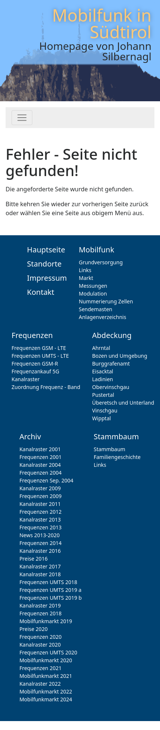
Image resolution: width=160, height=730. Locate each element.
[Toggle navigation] (22, 117)
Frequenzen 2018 (40, 613)
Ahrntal (101, 347)
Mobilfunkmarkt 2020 (45, 660)
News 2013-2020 (39, 535)
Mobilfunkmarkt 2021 (45, 675)
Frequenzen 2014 (40, 542)
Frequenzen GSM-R (35, 363)
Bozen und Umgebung (119, 355)
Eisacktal (102, 371)
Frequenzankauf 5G (35, 371)
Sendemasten (95, 309)
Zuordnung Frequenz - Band (46, 386)
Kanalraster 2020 (40, 644)
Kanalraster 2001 (40, 449)
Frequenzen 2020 (40, 636)
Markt (86, 277)
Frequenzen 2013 (40, 527)
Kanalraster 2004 (40, 464)
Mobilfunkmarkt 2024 (45, 699)
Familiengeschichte (117, 456)
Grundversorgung (101, 262)
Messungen (93, 285)
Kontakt (40, 292)
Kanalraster (25, 379)
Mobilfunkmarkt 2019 (45, 621)
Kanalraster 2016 (40, 550)
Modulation (93, 293)
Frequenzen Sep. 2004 (46, 480)
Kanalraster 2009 (40, 488)
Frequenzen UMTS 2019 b (50, 597)
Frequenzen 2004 (40, 472)
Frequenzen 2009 (40, 496)
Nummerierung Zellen (106, 301)
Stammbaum (109, 449)
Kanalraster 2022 (40, 683)
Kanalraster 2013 (40, 519)
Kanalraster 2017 (40, 566)
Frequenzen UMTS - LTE (40, 355)
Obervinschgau (110, 386)
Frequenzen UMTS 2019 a (50, 589)
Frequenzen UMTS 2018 (48, 582)
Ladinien (102, 379)
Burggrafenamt (111, 363)
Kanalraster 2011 (40, 503)
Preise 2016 (33, 558)
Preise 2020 (33, 628)
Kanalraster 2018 (40, 574)
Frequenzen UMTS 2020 (48, 652)
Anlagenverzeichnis (102, 317)
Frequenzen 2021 (40, 668)
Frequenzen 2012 (40, 511)
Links (85, 270)
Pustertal (103, 394)
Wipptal (101, 418)
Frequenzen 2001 (40, 456)
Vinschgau (105, 410)
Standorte (44, 264)
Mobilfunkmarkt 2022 (45, 691)
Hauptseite (46, 250)
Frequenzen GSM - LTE (39, 347)
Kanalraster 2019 (40, 605)
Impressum (47, 278)
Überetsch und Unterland (123, 402)
